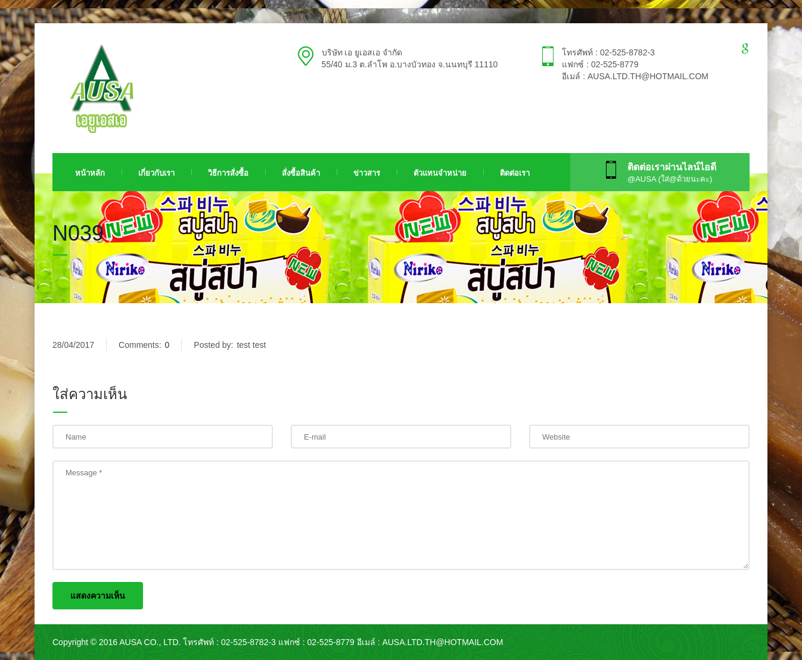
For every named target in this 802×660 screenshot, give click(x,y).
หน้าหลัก (90, 173)
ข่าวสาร (366, 173)
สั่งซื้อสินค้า (301, 173)
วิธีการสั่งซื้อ (228, 173)
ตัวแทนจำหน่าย (440, 173)
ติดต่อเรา (515, 173)
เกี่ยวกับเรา (156, 173)
